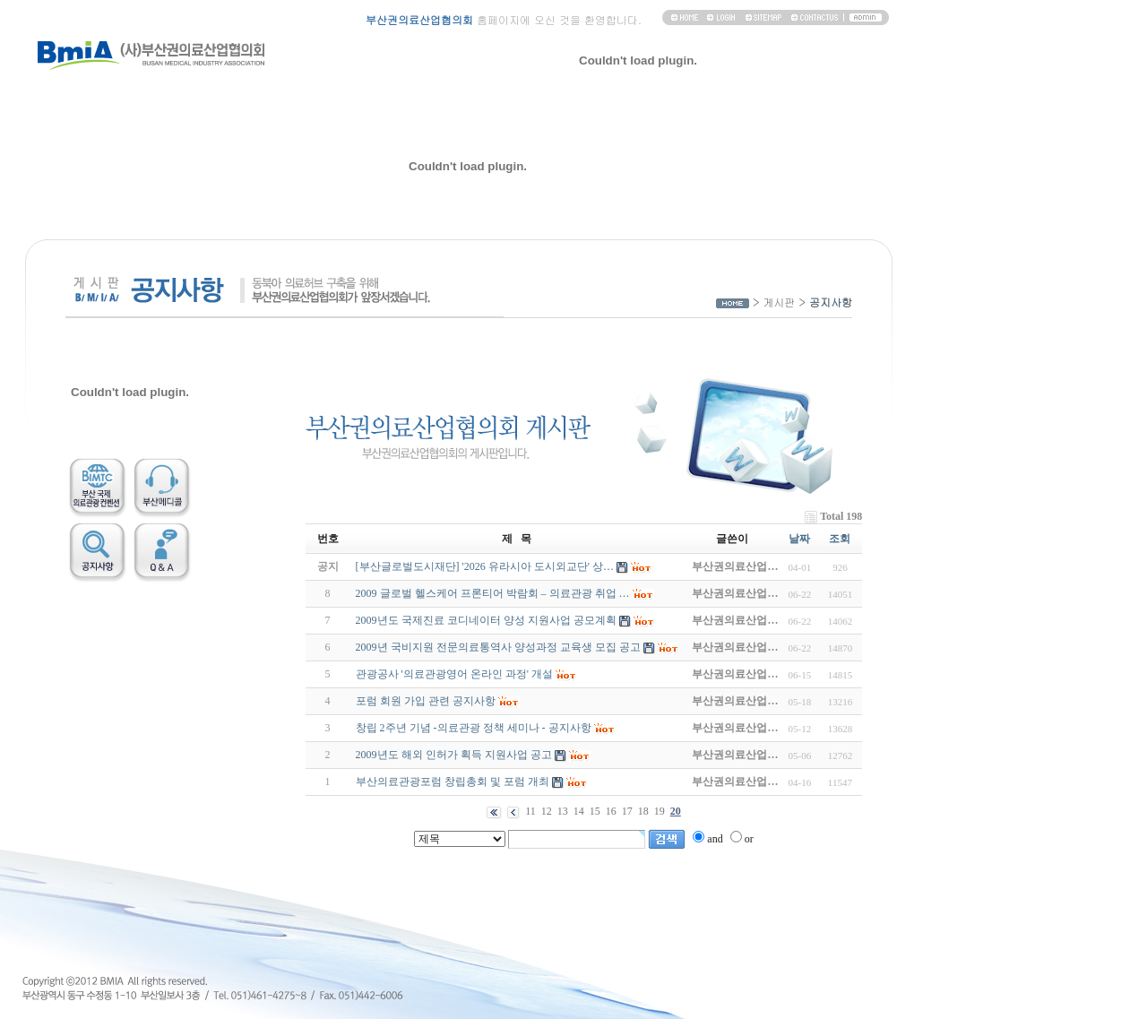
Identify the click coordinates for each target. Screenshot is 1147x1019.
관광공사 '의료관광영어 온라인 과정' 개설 (454, 674)
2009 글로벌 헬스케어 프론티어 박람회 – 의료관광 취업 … (493, 593)
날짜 (799, 538)
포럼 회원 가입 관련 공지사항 (426, 701)
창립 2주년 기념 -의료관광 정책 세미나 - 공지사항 (473, 727)
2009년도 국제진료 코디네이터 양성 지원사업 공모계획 (486, 620)
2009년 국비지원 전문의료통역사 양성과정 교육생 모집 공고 (498, 647)
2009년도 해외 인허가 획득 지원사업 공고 (454, 754)
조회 (839, 538)
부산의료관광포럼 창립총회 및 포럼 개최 (452, 781)
